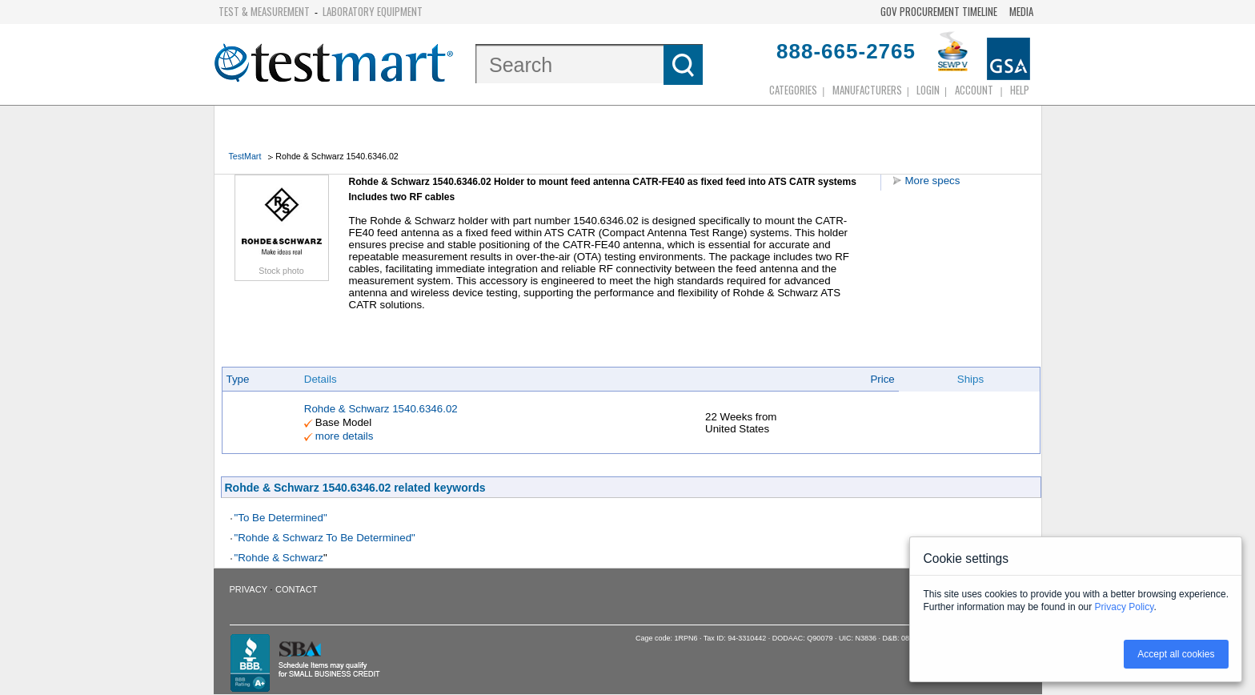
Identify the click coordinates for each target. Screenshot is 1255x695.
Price (882, 379)
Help (1019, 90)
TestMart (245, 156)
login (928, 90)
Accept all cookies (1175, 654)
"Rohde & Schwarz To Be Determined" (325, 538)
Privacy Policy (1124, 607)
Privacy (248, 589)
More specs (932, 181)
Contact (296, 589)
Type (238, 379)
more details (344, 436)
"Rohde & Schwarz (279, 558)
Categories (793, 90)
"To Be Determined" (281, 518)
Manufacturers (867, 90)
